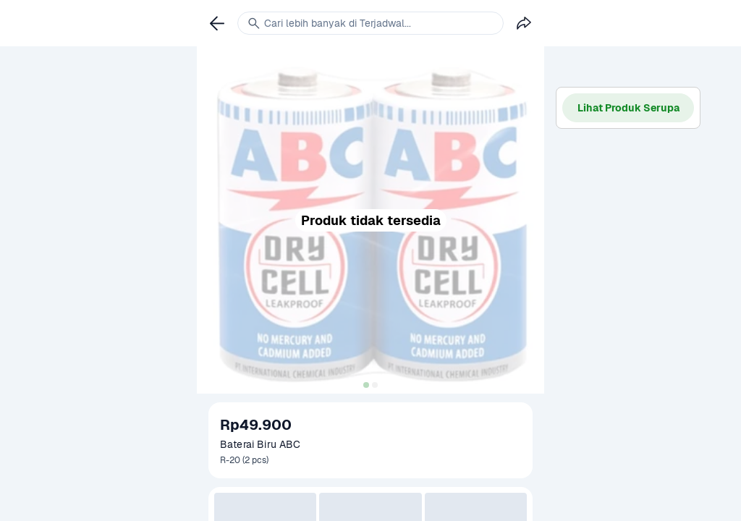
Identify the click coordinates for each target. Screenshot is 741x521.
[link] (217, 23)
